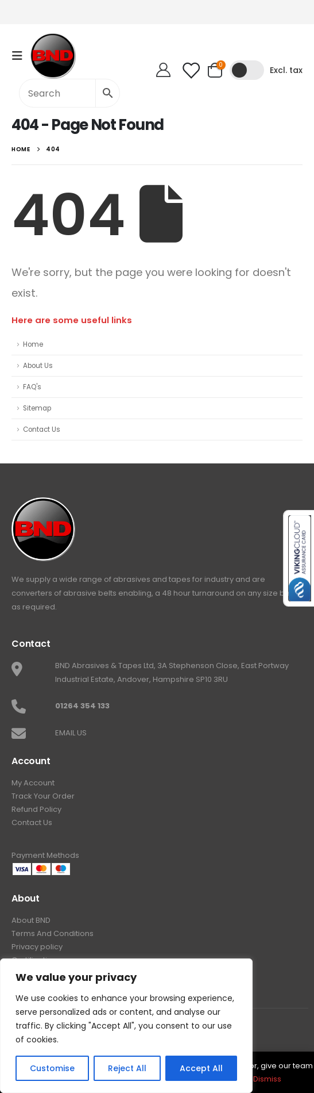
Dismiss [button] (267, 1078)
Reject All (127, 1068)
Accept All (201, 1068)
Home (33, 344)
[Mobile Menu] (20, 56)
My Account (33, 782)
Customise (52, 1068)
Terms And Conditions (52, 933)
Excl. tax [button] (286, 70)
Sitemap (37, 408)
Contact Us (41, 429)
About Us (38, 365)
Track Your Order (43, 796)
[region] (126, 1025)
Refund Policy (36, 809)
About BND (31, 920)
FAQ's (32, 387)
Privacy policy (37, 946)
